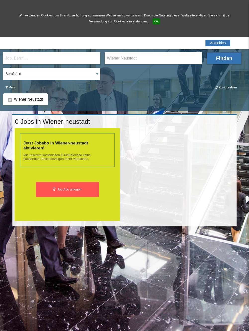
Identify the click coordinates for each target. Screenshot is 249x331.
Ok (156, 21)
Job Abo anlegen (67, 189)
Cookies (47, 15)
